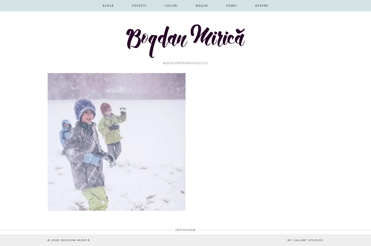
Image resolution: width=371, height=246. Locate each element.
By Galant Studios (305, 240)
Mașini (202, 5)
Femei (231, 5)
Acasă (108, 5)
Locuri (171, 5)
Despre (261, 5)
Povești (139, 5)
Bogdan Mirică (75, 240)
